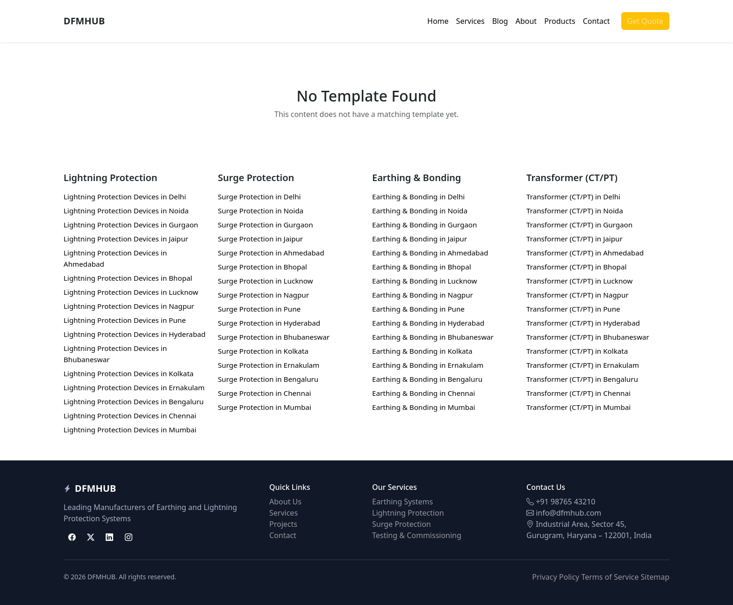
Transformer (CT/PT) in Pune (573, 308)
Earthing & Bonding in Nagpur (422, 294)
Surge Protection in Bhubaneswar (274, 337)
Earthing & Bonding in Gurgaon (424, 224)
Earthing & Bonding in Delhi (418, 196)
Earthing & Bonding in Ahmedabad (430, 252)
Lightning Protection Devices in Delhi (125, 196)
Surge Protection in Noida (260, 210)
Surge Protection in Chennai (264, 393)
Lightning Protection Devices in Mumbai (130, 429)
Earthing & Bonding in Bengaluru (427, 379)
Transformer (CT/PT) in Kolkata (577, 351)
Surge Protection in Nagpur (263, 294)
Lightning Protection (408, 513)
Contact (596, 21)
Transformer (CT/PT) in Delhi (573, 196)
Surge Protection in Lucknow (265, 280)
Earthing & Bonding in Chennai (423, 393)
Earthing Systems (402, 501)
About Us (285, 501)
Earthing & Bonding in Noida (419, 210)
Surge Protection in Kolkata (263, 351)
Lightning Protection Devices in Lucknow (131, 292)
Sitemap (655, 577)
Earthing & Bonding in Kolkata (422, 351)
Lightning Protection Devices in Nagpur (129, 306)
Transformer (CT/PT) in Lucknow (579, 280)
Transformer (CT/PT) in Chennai (578, 393)
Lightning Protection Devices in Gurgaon (131, 224)
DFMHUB (84, 21)
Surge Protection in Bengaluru (268, 379)
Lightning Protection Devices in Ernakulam (134, 387)
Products (559, 21)
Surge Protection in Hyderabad (269, 323)
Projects (283, 524)
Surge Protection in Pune (259, 308)
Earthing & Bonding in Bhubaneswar (433, 337)
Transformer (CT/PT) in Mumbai (578, 407)
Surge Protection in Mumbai (264, 407)
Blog (500, 21)
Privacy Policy (555, 577)
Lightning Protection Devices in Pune (125, 320)
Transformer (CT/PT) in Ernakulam (582, 365)
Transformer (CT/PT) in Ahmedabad (585, 252)
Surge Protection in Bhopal (262, 266)
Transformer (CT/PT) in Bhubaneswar (587, 337)
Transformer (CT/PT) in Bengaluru (582, 379)
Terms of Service (610, 577)
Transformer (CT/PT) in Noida (574, 210)
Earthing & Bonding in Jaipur (419, 238)
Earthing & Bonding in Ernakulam (427, 365)
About (526, 21)
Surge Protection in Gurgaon (265, 224)
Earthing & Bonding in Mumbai (423, 407)
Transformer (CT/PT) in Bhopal (576, 266)
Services (470, 21)
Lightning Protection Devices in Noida (126, 210)
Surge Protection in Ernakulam (268, 365)
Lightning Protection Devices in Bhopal (128, 278)
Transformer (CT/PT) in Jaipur (574, 238)
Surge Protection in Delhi (259, 196)
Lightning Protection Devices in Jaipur (126, 238)
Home (438, 21)
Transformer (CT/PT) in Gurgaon (579, 224)
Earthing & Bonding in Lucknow (424, 280)
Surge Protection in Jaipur (260, 238)
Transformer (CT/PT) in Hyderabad (583, 323)
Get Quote (645, 21)
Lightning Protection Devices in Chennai (130, 415)
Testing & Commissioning (416, 535)
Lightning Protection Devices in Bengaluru (134, 401)
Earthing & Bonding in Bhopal (421, 266)
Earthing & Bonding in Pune (418, 308)
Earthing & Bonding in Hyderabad (428, 323)
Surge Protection (401, 524)
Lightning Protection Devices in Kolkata (129, 373)
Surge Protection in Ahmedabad (271, 252)
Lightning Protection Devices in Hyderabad (135, 334)
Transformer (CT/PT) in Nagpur (577, 294)
